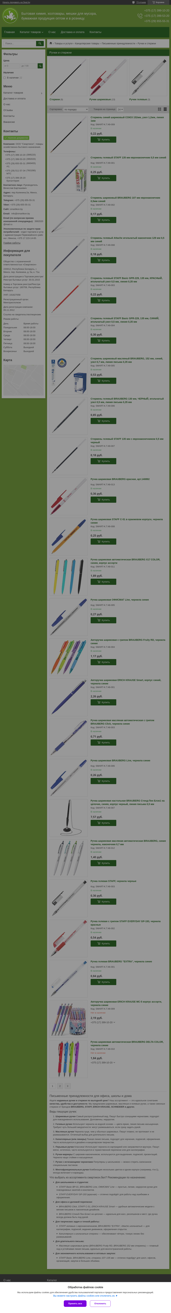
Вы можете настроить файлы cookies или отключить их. (84, 1295)
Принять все (75, 1303)
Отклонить (100, 1303)
